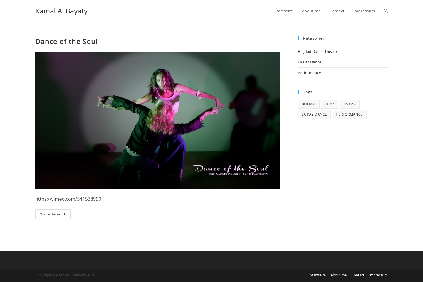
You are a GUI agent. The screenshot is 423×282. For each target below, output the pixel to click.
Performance (309, 72)
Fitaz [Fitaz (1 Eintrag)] (330, 104)
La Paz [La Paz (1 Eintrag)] (350, 104)
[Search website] (386, 11)
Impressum (378, 275)
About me (339, 275)
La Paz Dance (309, 62)
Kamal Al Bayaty (61, 11)
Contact (358, 275)
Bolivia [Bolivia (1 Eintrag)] (309, 104)
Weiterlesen (55, 215)
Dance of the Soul (66, 41)
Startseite (318, 275)
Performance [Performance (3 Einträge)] (349, 114)
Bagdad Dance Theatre (318, 51)
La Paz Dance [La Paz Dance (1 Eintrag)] (314, 114)
